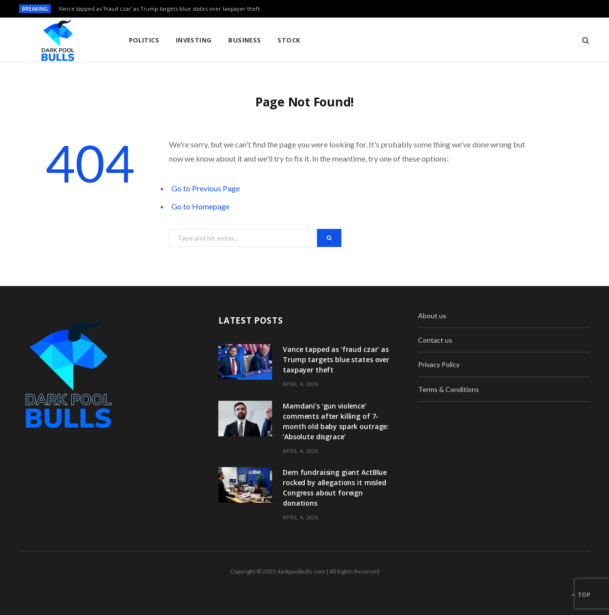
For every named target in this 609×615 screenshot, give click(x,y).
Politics (144, 40)
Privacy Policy (439, 364)
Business (244, 40)
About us (432, 315)
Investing (194, 40)
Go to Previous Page (205, 188)
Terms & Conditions (448, 389)
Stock (288, 40)
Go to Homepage (200, 206)
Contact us (435, 340)
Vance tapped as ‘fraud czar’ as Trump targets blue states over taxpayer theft (159, 8)
